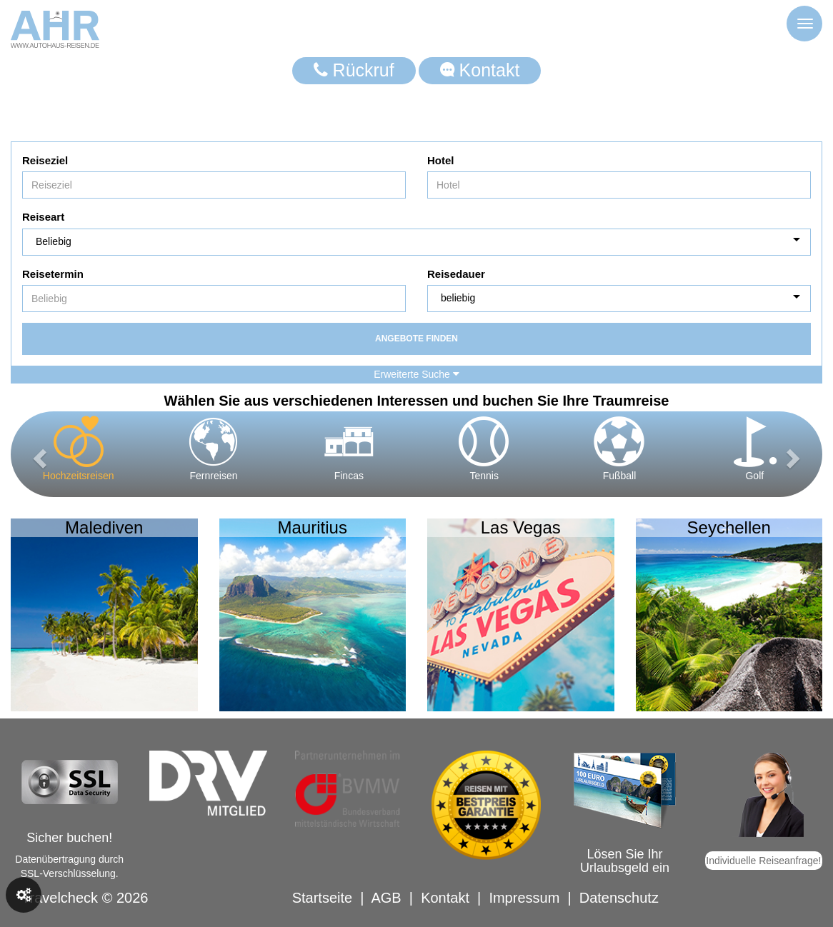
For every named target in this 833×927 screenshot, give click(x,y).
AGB (386, 898)
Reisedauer (456, 274)
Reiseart (43, 217)
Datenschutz (619, 898)
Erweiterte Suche (416, 374)
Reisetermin (53, 274)
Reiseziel (45, 160)
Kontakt (480, 70)
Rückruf (354, 70)
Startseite (322, 898)
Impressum (524, 898)
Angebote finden (416, 339)
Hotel (440, 160)
